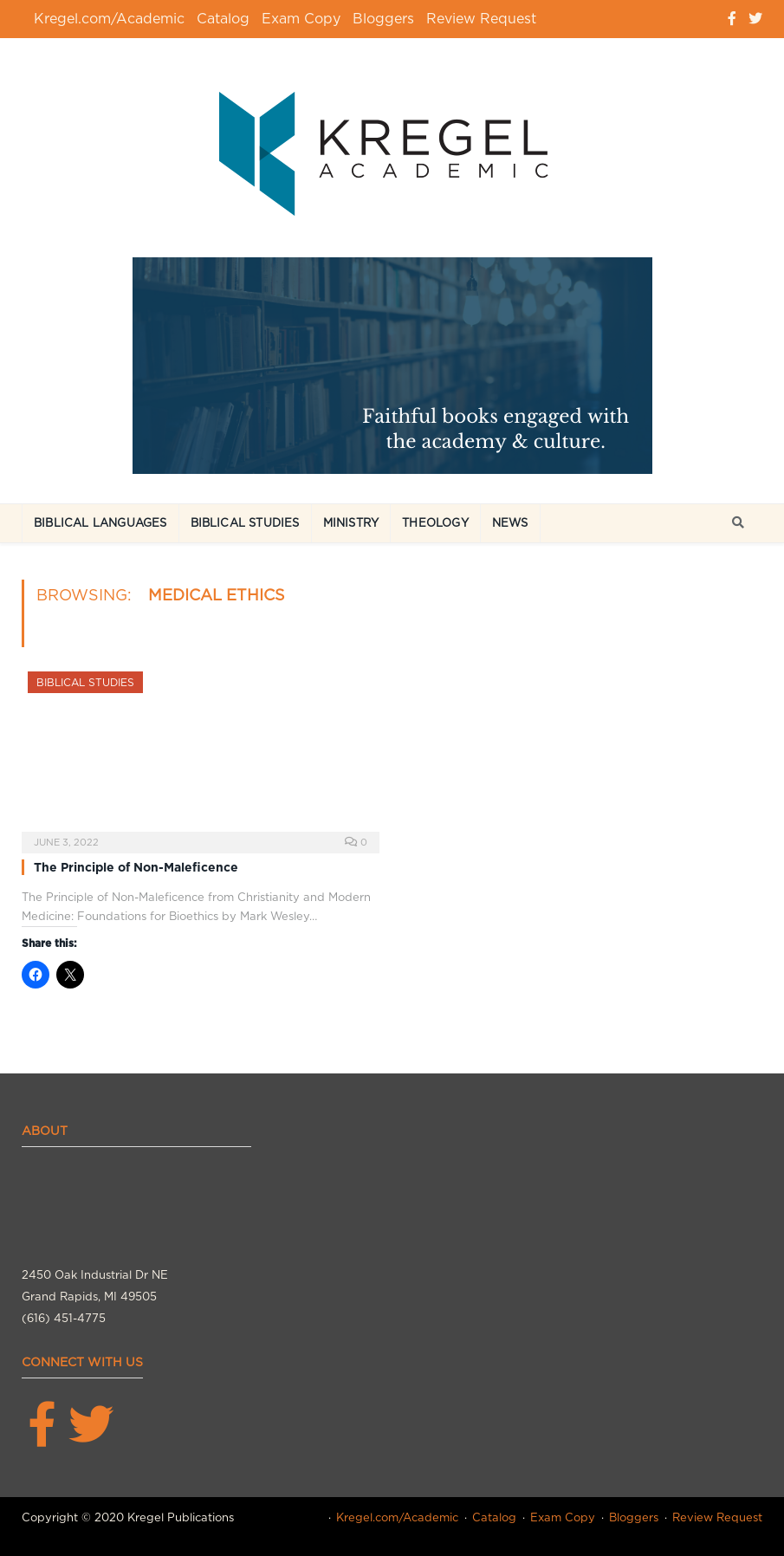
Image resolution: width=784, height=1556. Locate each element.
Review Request (481, 18)
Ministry (351, 522)
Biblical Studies (245, 522)
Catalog (223, 18)
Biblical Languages (100, 522)
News (510, 522)
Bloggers (383, 18)
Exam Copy (301, 18)
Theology (435, 522)
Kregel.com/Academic (109, 18)
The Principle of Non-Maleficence (136, 867)
